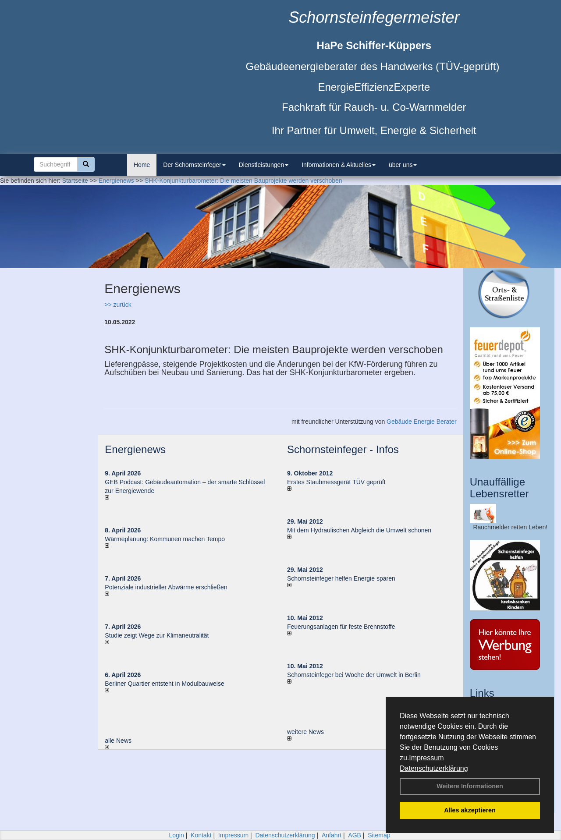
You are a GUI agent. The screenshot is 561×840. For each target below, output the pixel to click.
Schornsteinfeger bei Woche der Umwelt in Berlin (354, 674)
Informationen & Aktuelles (339, 164)
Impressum (426, 758)
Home (142, 164)
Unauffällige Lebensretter (499, 487)
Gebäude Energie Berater (422, 421)
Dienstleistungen (264, 164)
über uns (403, 164)
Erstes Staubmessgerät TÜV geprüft (336, 482)
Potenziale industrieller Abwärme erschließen (166, 587)
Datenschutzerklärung (434, 768)
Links (482, 693)
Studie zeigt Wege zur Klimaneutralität (157, 635)
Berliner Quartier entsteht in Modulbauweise (164, 683)
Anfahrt (331, 835)
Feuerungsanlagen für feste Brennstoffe (341, 626)
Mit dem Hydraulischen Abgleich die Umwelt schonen (359, 530)
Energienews (135, 449)
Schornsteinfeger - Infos (343, 449)
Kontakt (201, 835)
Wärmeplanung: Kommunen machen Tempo (165, 538)
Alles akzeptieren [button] (470, 810)
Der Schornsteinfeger (194, 164)
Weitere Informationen (470, 786)
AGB (354, 835)
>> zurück (117, 304)
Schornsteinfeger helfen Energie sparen (341, 578)
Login (176, 835)
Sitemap (379, 835)
